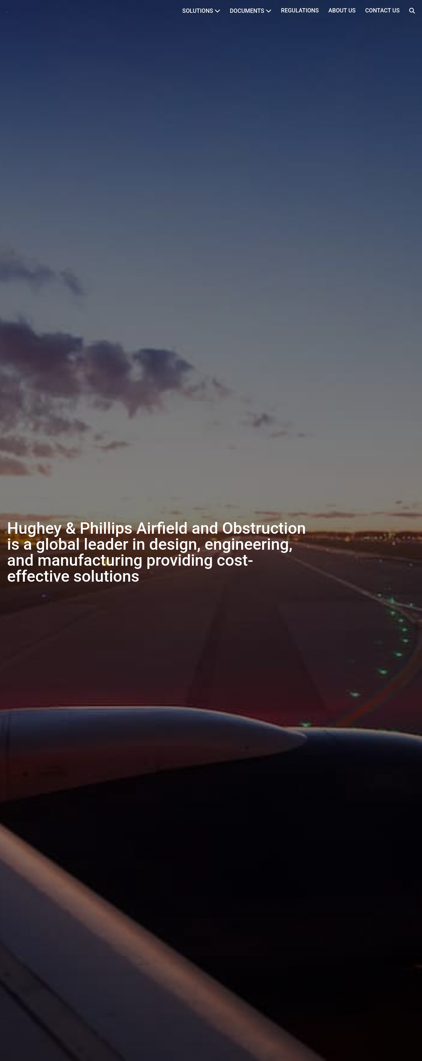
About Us (342, 10)
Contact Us (382, 10)
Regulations (300, 10)
